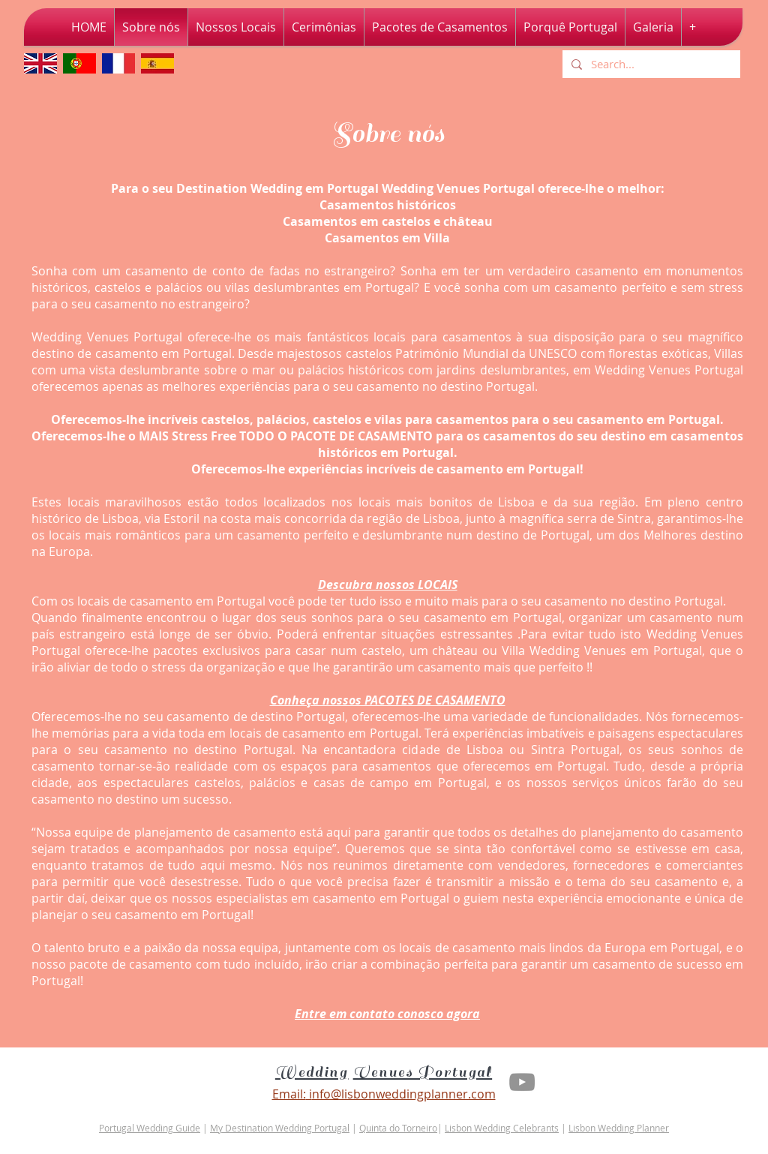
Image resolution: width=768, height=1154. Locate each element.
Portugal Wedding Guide (149, 1128)
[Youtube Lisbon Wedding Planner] (522, 1082)
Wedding (312, 1072)
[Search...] (650, 64)
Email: (289, 1094)
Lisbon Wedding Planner (618, 1128)
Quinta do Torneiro (398, 1128)
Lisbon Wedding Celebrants (502, 1128)
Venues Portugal (423, 1072)
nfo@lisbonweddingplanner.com (404, 1094)
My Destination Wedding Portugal (280, 1128)
